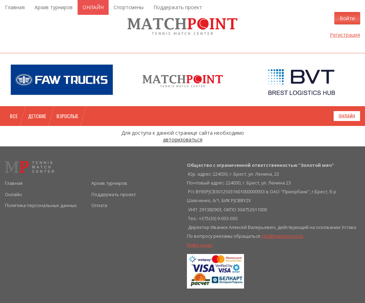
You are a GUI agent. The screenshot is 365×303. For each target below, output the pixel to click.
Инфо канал (199, 245)
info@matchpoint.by (282, 236)
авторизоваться (182, 139)
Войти (347, 18)
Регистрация (345, 34)
